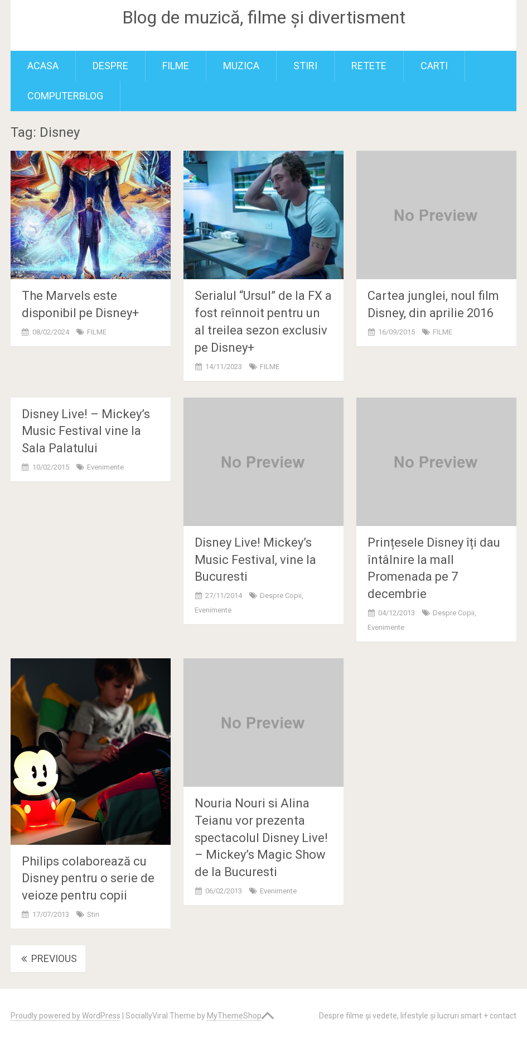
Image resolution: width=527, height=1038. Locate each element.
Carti (434, 65)
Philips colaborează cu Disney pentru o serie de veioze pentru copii (88, 878)
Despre (110, 65)
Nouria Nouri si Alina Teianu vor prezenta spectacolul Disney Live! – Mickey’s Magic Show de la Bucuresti (261, 837)
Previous (48, 958)
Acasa (43, 65)
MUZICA (241, 65)
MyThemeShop (234, 1015)
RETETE (368, 65)
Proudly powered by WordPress (65, 1015)
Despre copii (281, 595)
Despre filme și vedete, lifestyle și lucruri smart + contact (417, 1015)
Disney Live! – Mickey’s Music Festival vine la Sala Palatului (86, 431)
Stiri (305, 65)
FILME (175, 65)
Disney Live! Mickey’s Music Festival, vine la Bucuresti (255, 559)
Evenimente (105, 467)
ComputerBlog (65, 96)
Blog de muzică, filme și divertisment (263, 17)
